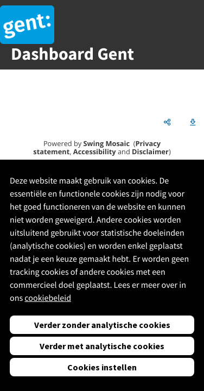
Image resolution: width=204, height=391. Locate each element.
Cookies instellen (102, 367)
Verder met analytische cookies (102, 345)
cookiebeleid (47, 298)
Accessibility (94, 151)
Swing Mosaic (107, 143)
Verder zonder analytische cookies (102, 324)
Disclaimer (150, 151)
